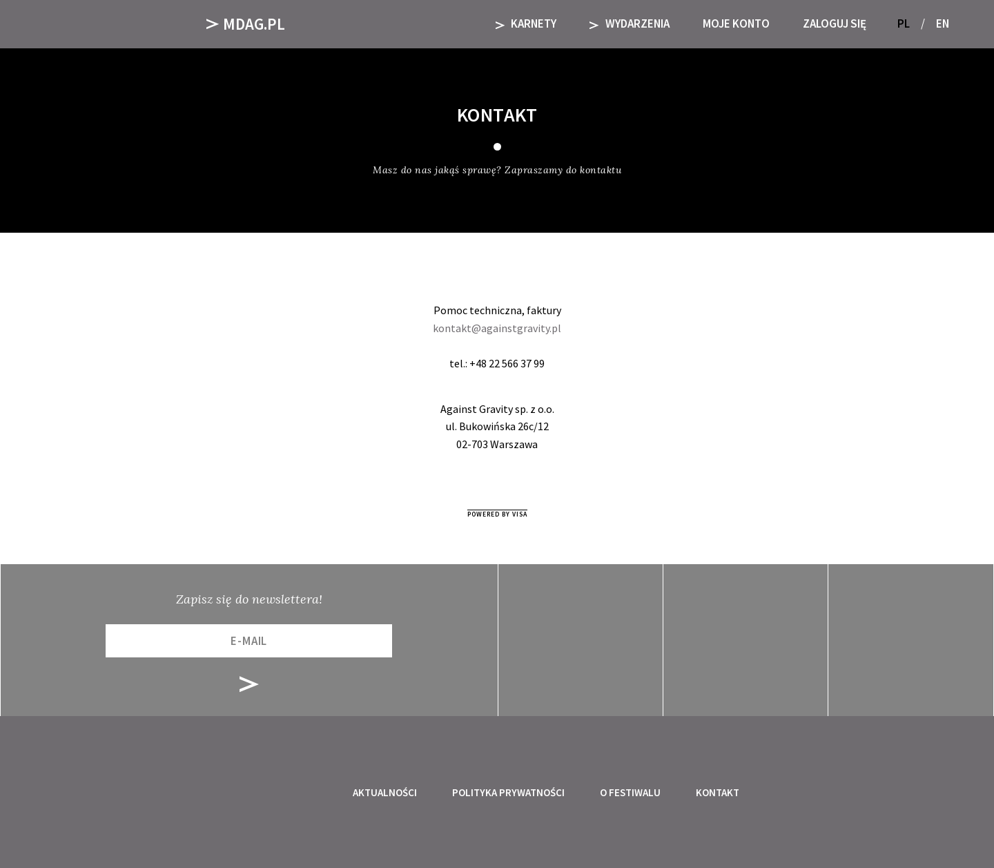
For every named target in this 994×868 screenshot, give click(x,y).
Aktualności (385, 792)
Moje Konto (736, 23)
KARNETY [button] (526, 23)
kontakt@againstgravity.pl (497, 328)
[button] (965, 24)
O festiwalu (630, 792)
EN (942, 23)
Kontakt (717, 792)
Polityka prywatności (508, 792)
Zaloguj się (834, 23)
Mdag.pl (245, 24)
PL (903, 23)
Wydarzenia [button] (629, 23)
